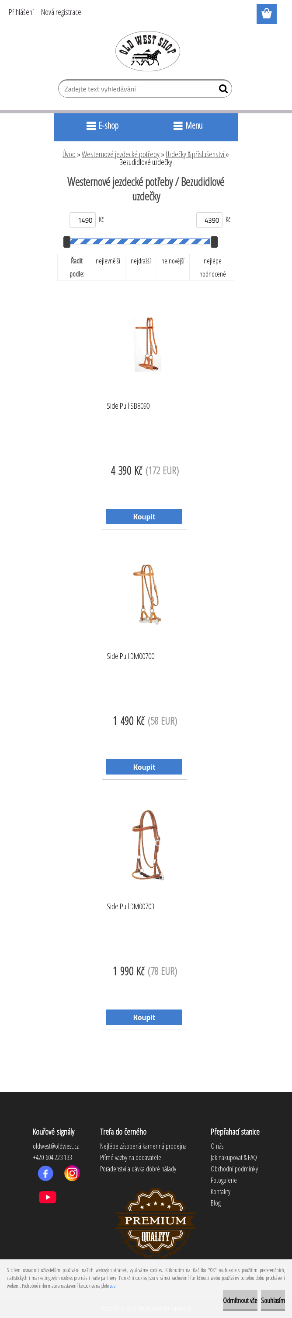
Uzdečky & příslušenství (196, 154)
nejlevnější (108, 261)
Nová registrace (61, 12)
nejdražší (141, 261)
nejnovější (172, 261)
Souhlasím (273, 1300)
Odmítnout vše (240, 1300)
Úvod (69, 154)
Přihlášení (21, 12)
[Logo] (146, 51)
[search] (222, 91)
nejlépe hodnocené (212, 267)
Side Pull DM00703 (130, 906)
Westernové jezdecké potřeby (121, 154)
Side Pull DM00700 (130, 656)
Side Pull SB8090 (128, 406)
